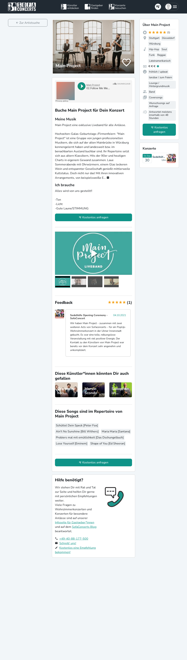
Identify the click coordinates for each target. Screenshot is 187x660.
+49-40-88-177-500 (73, 539)
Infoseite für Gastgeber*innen (74, 522)
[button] (171, 7)
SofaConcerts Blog (84, 527)
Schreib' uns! (67, 543)
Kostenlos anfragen (95, 217)
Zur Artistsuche (29, 23)
